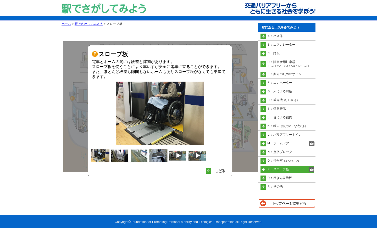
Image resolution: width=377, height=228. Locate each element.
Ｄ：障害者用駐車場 (288, 63)
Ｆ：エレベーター (279, 82)
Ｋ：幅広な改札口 (286, 126)
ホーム (66, 24)
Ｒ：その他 (275, 186)
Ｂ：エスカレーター (281, 44)
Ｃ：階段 (273, 53)
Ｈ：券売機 (283, 100)
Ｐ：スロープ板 (278, 169)
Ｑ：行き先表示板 (279, 178)
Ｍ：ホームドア (278, 143)
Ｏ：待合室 (284, 160)
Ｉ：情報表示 (276, 108)
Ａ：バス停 (275, 36)
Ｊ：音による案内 (279, 117)
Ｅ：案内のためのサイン (284, 74)
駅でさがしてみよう (89, 24)
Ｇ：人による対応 (279, 91)
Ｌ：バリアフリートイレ (284, 134)
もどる (217, 171)
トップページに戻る (286, 203)
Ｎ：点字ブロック (279, 152)
